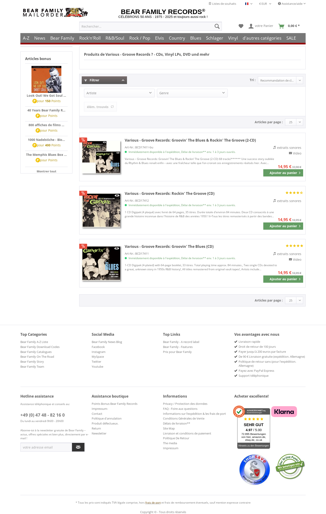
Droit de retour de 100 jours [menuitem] (257, 347)
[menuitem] (150, 26)
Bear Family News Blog (107, 342)
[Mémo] (241, 26)
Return (96, 428)
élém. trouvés (100, 107)
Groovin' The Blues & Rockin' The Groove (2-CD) (190, 140)
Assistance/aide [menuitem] (290, 4)
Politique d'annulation (107, 418)
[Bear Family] (62, 38)
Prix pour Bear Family (177, 352)
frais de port (153, 502)
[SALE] (291, 38)
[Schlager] (215, 38)
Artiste (91, 93)
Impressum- (100, 409)
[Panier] (290, 26)
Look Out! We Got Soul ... (46, 95)
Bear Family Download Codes (40, 347)
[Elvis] (160, 38)
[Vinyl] (233, 38)
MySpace (98, 357)
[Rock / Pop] (140, 38)
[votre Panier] (261, 26)
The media (170, 443)
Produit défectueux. (105, 423)
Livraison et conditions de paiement (187, 433)
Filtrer (91, 80)
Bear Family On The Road (37, 357)
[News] (40, 38)
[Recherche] (217, 26)
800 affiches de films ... (46, 125)
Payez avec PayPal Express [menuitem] (256, 371)
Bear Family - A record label (181, 342)
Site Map (169, 428)
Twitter (96, 362)
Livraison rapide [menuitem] (249, 342)
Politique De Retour (176, 438)
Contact (97, 414)
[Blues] (196, 38)
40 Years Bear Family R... (46, 110)
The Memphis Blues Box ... (46, 154)
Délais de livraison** (176, 423)
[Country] (177, 38)
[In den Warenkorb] (283, 172)
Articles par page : (269, 122)
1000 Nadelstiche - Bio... (46, 140)
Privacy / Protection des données (185, 404)
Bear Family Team (32, 366)
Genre (164, 93)
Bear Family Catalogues (36, 352)
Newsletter (99, 433)
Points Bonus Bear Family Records (114, 404)
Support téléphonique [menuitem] (253, 376)
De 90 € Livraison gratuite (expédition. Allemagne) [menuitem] (272, 357)
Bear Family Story (32, 362)
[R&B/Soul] (115, 38)
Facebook (98, 347)
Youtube (97, 366)
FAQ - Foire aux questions (180, 409)
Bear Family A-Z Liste (34, 342)
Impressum (170, 448)
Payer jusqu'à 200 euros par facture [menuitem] (262, 352)
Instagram (98, 352)
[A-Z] (26, 38)
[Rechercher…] (150, 26)
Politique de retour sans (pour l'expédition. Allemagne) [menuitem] (267, 364)
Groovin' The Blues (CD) (169, 246)
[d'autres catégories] (262, 38)
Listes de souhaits (222, 4)
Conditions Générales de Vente (183, 418)
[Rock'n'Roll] (90, 38)
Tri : (253, 80)
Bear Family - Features (178, 347)
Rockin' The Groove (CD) (169, 193)
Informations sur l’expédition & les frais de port (194, 414)
